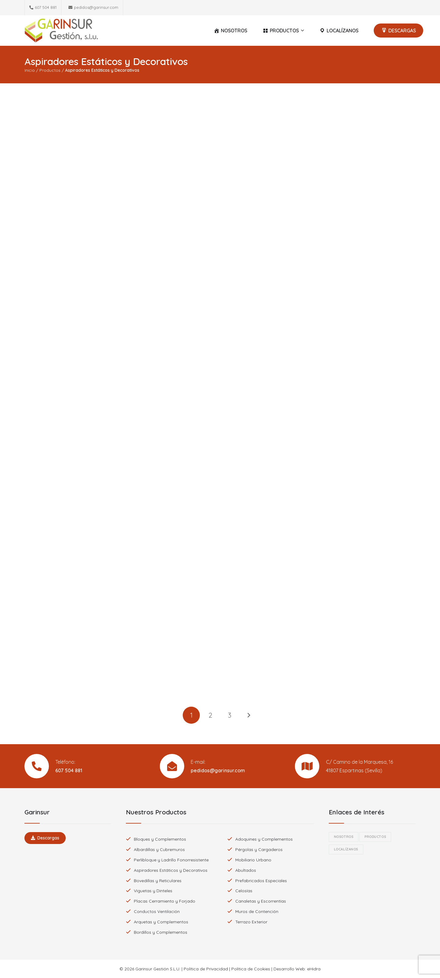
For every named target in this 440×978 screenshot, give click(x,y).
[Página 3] (229, 715)
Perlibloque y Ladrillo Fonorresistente (171, 860)
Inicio (29, 70)
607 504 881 (68, 770)
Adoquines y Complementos (264, 839)
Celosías (243, 890)
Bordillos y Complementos (160, 932)
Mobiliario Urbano (253, 860)
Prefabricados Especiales (261, 880)
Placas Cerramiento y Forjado (164, 901)
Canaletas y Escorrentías (260, 901)
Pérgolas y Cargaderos (259, 849)
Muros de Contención (256, 911)
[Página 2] (210, 715)
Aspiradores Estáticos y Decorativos (170, 870)
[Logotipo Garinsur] (61, 30)
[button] (301, 30)
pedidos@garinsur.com (218, 770)
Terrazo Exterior (251, 922)
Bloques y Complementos (160, 839)
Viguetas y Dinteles (153, 890)
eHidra (314, 969)
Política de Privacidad (206, 969)
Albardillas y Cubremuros (159, 849)
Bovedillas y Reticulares (158, 880)
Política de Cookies (250, 969)
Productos (50, 70)
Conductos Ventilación (157, 911)
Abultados (245, 870)
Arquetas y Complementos (161, 922)
